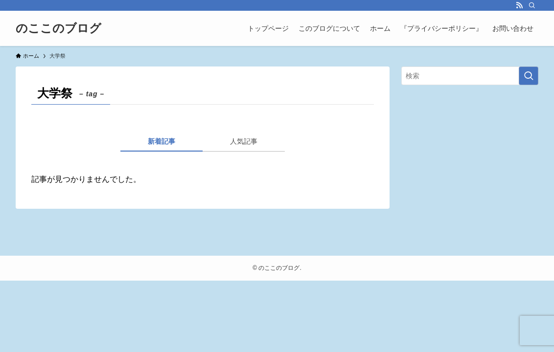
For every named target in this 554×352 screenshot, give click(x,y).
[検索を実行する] (528, 75)
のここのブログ (58, 28)
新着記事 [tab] (161, 141)
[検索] (532, 5)
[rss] (519, 5)
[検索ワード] (469, 75)
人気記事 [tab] (243, 141)
